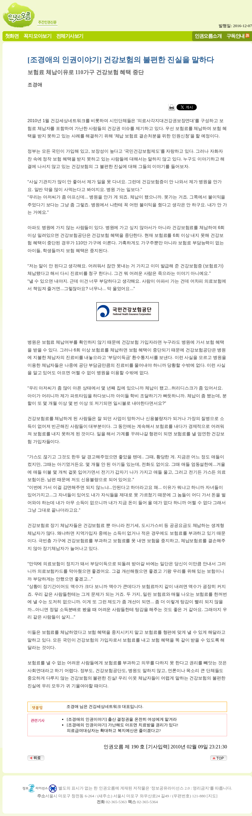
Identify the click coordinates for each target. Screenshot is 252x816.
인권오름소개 (208, 36)
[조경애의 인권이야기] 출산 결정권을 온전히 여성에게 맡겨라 (122, 719)
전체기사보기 (69, 36)
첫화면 (11, 36)
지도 (212, 796)
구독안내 (235, 36)
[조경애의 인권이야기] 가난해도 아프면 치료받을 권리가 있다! (122, 725)
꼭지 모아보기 (37, 36)
